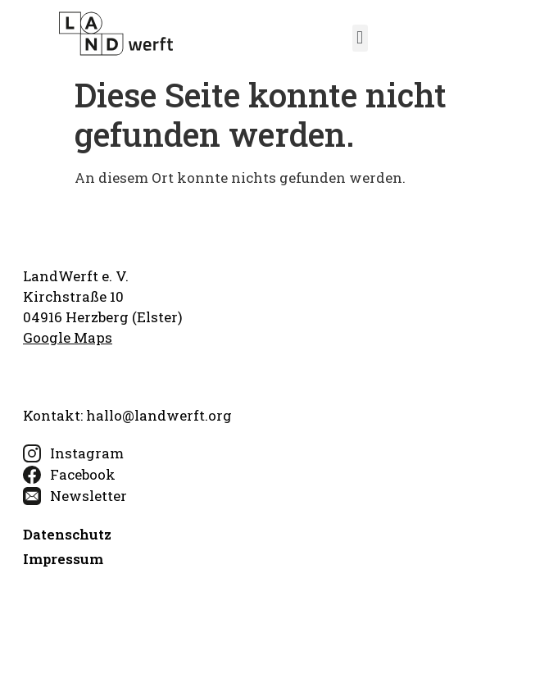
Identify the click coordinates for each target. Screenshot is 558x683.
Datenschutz (67, 534)
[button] (360, 38)
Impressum (63, 558)
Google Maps (67, 337)
